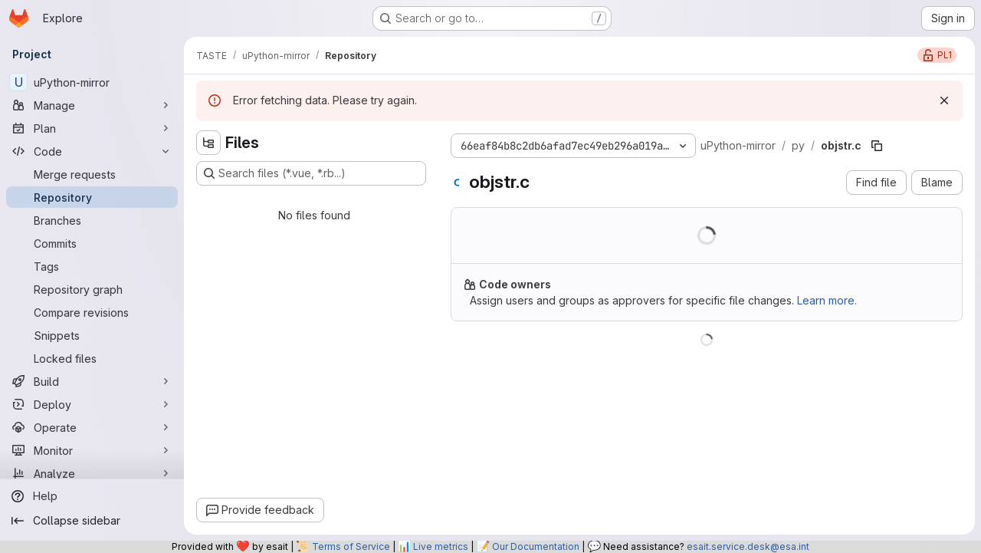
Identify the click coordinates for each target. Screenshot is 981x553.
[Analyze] (92, 473)
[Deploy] (92, 404)
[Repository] (92, 197)
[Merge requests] (92, 174)
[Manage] (92, 105)
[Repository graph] (92, 289)
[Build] (92, 381)
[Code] (92, 151)
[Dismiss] (944, 100)
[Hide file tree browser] (208, 142)
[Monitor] (92, 450)
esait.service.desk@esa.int (748, 546)
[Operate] (92, 427)
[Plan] (92, 128)
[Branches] (92, 220)
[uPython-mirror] (92, 82)
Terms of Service (351, 546)
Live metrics (440, 546)
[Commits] (92, 243)
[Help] (92, 496)
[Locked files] (92, 358)
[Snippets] (92, 335)
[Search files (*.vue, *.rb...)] (311, 173)
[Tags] (92, 266)
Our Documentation (535, 546)
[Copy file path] (877, 145)
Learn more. (827, 300)
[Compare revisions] (92, 312)
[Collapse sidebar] (92, 521)
